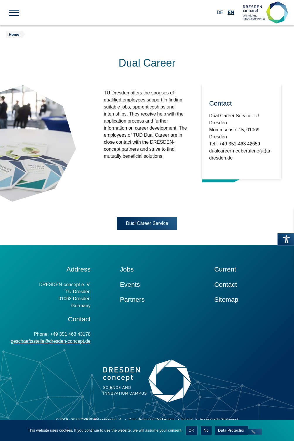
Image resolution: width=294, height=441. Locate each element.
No (206, 430)
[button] (14, 12)
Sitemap (226, 299)
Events (130, 284)
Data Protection (231, 430)
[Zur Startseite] (265, 13)
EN (231, 12)
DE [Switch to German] (220, 12)
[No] (253, 432)
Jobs (127, 269)
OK (191, 430)
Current (225, 269)
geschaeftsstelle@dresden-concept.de (50, 341)
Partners (132, 299)
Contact (225, 284)
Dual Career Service (147, 223)
